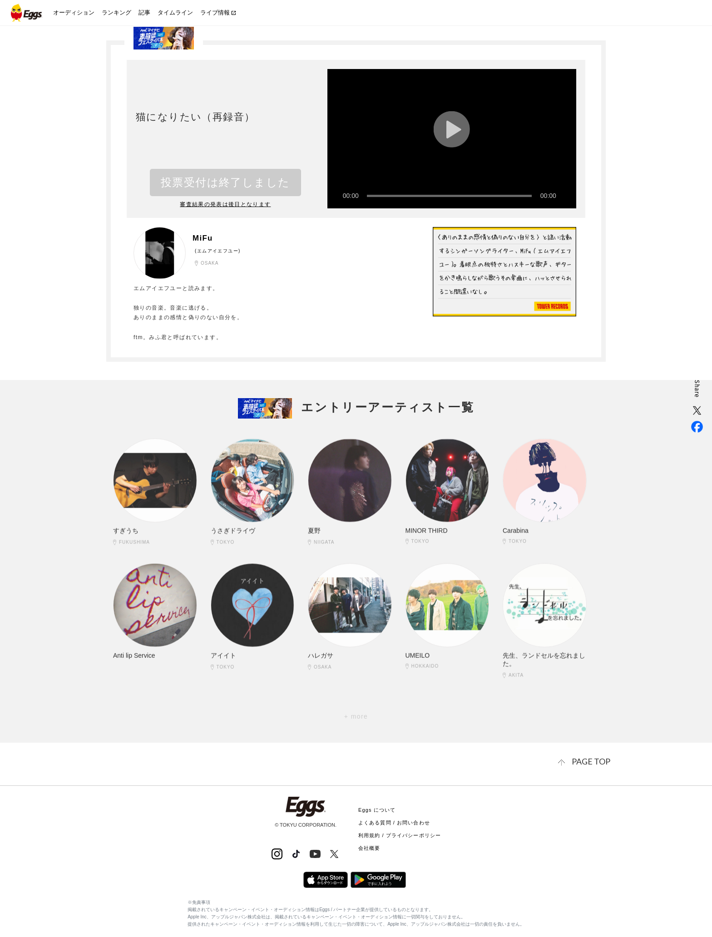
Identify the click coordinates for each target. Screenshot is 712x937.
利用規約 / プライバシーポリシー (399, 833)
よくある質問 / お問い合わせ (394, 821)
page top (594, 760)
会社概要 (369, 846)
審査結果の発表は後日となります (225, 204)
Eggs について (377, 808)
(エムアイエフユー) (218, 250)
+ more (356, 716)
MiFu (204, 238)
